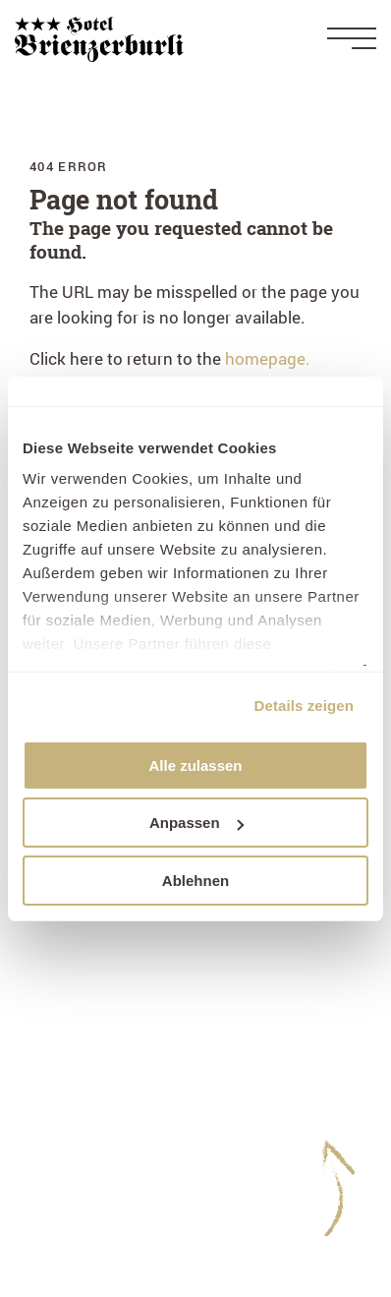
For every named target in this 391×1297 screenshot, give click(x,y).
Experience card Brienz (115, 1229)
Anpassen (196, 822)
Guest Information (98, 1155)
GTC (45, 1129)
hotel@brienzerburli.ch (115, 1015)
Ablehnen (195, 880)
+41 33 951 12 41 (179, 989)
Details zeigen (304, 705)
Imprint (56, 1079)
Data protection (87, 1104)
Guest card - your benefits (127, 1205)
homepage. (267, 358)
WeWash (62, 1179)
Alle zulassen (195, 765)
